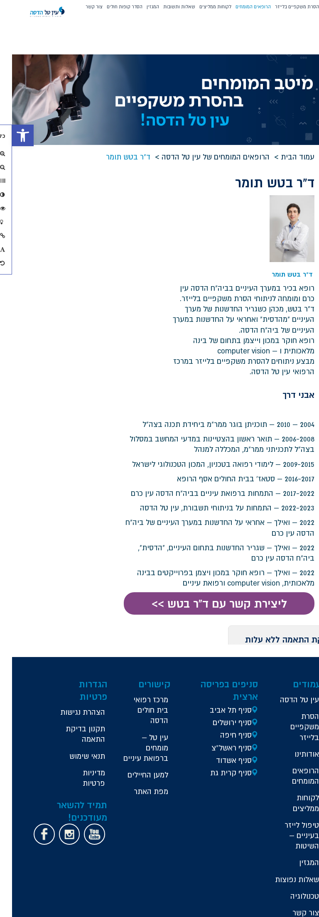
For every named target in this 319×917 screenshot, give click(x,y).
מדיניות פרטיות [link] (114, 720)
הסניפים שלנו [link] (294, 867)
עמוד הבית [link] (292, 156)
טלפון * (130, 229)
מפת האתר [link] (160, 724)
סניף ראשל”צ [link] (231, 659)
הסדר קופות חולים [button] (112, 6)
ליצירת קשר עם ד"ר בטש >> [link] (211, 515)
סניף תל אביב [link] (231, 621)
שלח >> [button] (84, 305)
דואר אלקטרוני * (120, 258)
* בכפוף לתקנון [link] (122, 287)
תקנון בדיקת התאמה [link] (113, 661)
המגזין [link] (141, 6)
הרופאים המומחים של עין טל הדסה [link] (210, 156)
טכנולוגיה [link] (292, 828)
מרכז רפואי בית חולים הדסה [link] (159, 621)
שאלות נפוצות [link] (296, 806)
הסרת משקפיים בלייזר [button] (285, 6)
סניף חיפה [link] (236, 646)
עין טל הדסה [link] (297, 616)
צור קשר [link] (82, 6)
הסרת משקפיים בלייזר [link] (292, 649)
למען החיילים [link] (165, 701)
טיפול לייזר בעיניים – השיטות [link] (289, 757)
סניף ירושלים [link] (232, 634)
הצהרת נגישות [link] (114, 628)
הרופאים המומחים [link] (241, 6)
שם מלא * (127, 199)
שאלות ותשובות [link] (167, 6)
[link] (11, 135)
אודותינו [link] (294, 676)
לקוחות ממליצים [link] (203, 6)
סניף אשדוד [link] (234, 671)
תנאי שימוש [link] (115, 693)
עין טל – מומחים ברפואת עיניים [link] (164, 665)
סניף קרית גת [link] (231, 684)
